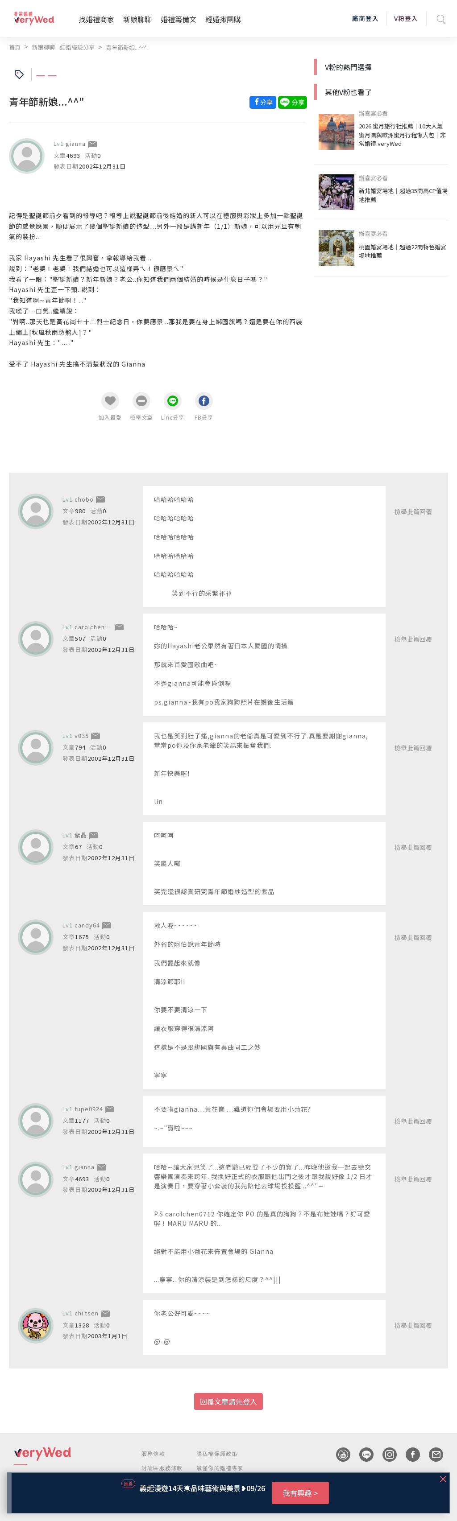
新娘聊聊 (137, 19)
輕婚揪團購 (223, 19)
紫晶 (81, 835)
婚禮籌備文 (178, 19)
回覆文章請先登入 (228, 1401)
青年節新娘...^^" (127, 47)
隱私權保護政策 (216, 1453)
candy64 (87, 925)
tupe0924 (89, 1109)
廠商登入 (365, 18)
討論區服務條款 (162, 1468)
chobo (84, 499)
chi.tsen (87, 1313)
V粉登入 (406, 18)
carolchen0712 (97, 626)
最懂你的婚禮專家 (220, 1468)
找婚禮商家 (96, 19)
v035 (82, 735)
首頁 (15, 47)
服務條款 (153, 1453)
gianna (76, 143)
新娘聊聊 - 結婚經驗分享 (63, 47)
